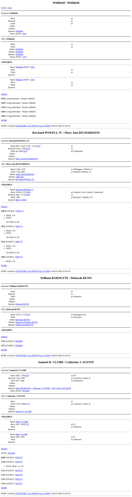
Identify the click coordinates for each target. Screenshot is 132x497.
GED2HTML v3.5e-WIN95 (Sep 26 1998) (33, 126)
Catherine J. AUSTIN (79, 362)
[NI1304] (26, 391)
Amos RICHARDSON (25, 174)
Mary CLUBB (21, 434)
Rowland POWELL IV (47, 132)
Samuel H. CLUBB (51, 362)
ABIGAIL (20, 177)
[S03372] (19, 457)
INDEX (4, 94)
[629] (27, 375)
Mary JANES (21, 200)
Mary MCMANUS (23, 388)
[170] (24, 57)
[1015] (27, 149)
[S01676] (19, 462)
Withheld (59, 2)
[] (3, 99)
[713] (27, 424)
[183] (24, 34)
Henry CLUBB (22, 422)
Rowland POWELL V (25, 190)
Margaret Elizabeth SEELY (27, 322)
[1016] (27, 195)
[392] (28, 192)
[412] (38, 146)
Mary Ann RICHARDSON (82, 132)
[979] (9, 8)
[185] (32, 80)
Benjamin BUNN (23, 320)
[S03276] (18, 470)
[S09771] (20, 211)
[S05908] (19, 341)
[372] (28, 315)
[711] (27, 404)
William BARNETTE (54, 278)
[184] (32, 67)
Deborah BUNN (81, 278)
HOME (4, 120)
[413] (25, 151)
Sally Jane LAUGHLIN (61, 388)
